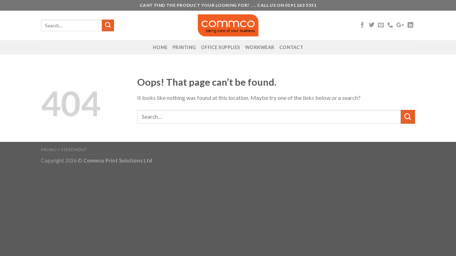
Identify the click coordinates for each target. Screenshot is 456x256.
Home (160, 47)
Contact (291, 47)
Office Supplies (220, 47)
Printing (184, 47)
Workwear (259, 47)
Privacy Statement (64, 149)
